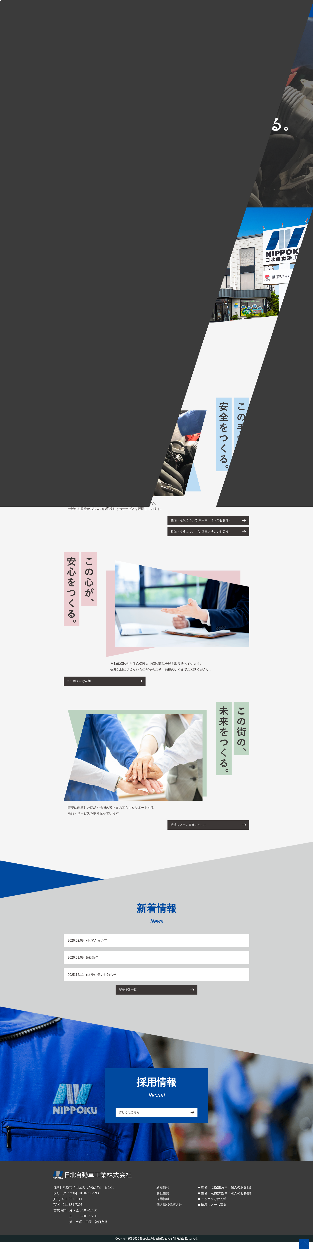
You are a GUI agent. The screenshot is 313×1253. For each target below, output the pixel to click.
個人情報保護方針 (169, 1215)
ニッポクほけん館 (81, 687)
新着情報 (162, 1198)
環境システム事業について (191, 832)
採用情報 (162, 1210)
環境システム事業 (214, 1215)
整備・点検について (204, 521)
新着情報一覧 (130, 1000)
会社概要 (162, 1204)
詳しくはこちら (131, 1124)
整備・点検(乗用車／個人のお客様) (226, 1198)
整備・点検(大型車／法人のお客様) (226, 1204)
